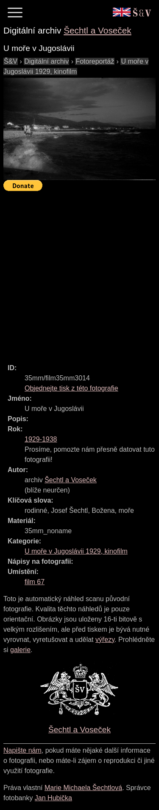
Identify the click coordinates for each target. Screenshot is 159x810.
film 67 (35, 581)
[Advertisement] (79, 273)
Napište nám (22, 750)
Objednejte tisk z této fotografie (71, 388)
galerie (20, 649)
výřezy (104, 639)
